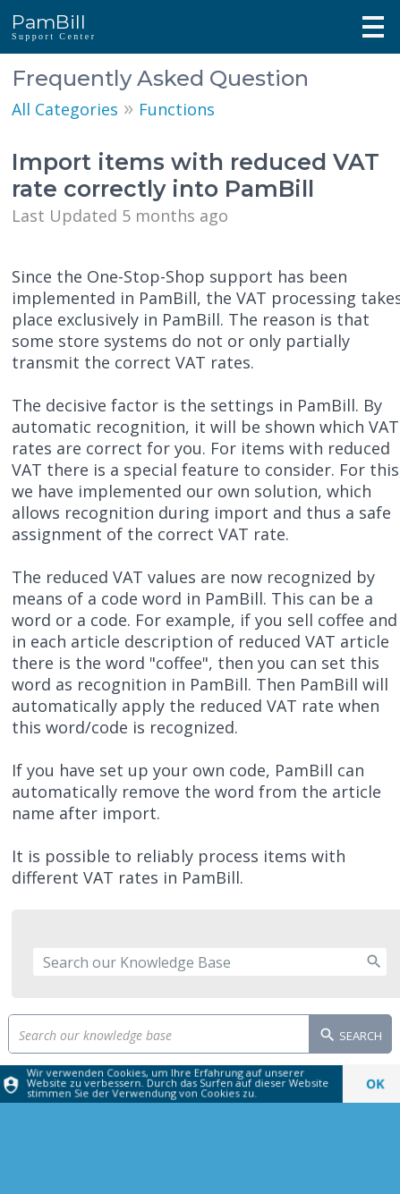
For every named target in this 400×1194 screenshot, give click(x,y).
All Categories (65, 109)
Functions (177, 109)
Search (350, 1036)
